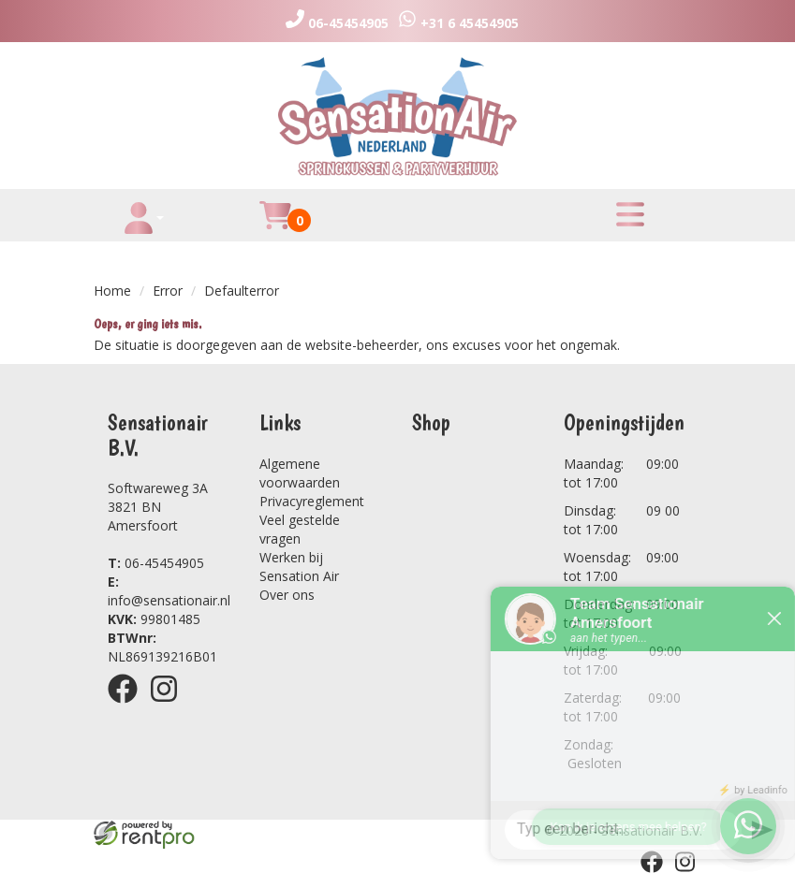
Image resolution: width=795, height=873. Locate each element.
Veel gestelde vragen (299, 529)
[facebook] (128, 706)
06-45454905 (156, 563)
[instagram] (169, 706)
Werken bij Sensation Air (299, 566)
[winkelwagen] (275, 226)
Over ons (287, 595)
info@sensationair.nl (169, 591)
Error (168, 290)
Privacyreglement (311, 501)
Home (112, 290)
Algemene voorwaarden (299, 473)
